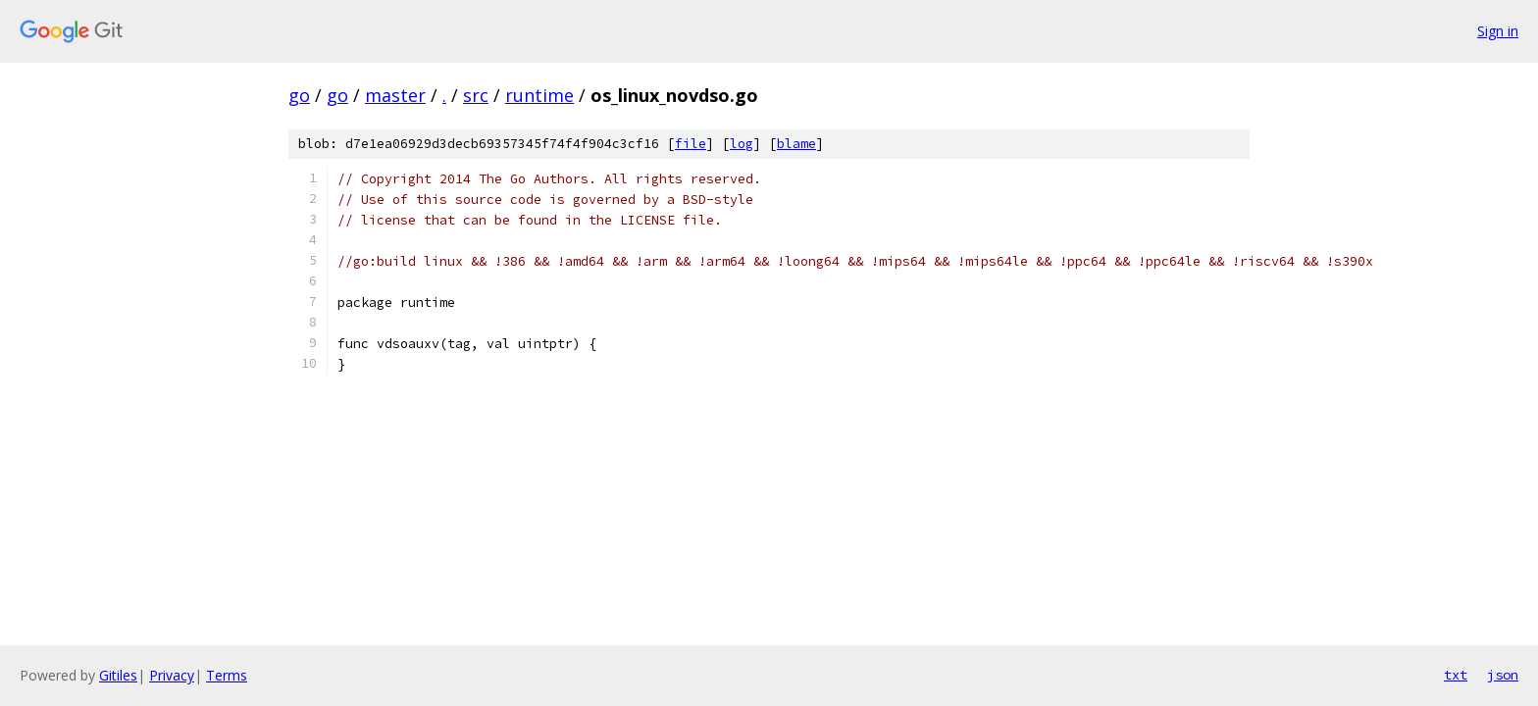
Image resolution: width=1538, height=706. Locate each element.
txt (1455, 674)
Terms (226, 675)
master (395, 95)
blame (796, 143)
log (741, 143)
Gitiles (118, 675)
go (299, 95)
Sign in (1497, 31)
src (475, 95)
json (1502, 674)
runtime (539, 95)
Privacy (171, 675)
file (690, 143)
